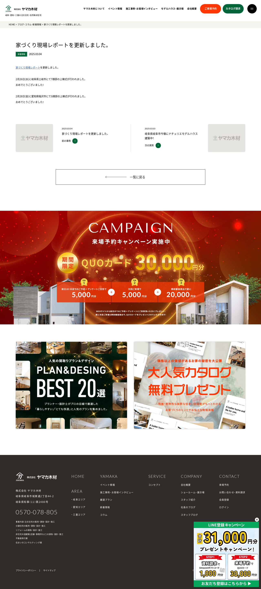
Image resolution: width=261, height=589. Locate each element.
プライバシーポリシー (26, 570)
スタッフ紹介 (188, 500)
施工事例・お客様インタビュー (142, 9)
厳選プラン (106, 500)
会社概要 (192, 9)
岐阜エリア (79, 499)
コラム (103, 515)
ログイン (224, 507)
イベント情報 (115, 9)
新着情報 (105, 507)
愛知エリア (79, 507)
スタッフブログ (189, 515)
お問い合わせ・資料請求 (232, 492)
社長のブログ (188, 507)
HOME (12, 24)
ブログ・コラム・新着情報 (29, 24)
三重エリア (79, 515)
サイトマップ (49, 570)
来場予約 (224, 485)
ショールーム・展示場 (193, 492)
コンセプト (154, 485)
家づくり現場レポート (28, 67)
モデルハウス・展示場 (172, 9)
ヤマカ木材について (94, 9)
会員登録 (224, 500)
